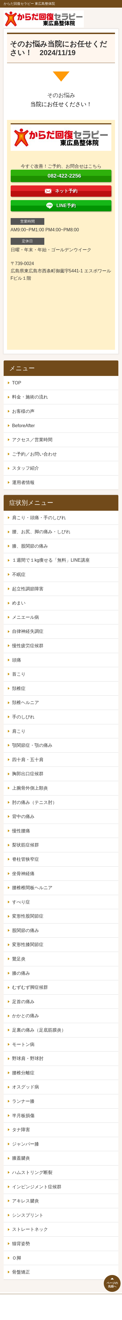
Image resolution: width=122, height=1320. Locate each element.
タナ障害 (21, 1129)
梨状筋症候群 (25, 844)
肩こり (19, 731)
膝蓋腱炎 (21, 1158)
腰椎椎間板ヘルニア (32, 887)
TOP (16, 382)
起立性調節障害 (27, 588)
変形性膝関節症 (27, 944)
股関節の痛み (25, 930)
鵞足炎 (19, 958)
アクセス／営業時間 (32, 439)
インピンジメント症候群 (36, 1186)
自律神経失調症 (27, 631)
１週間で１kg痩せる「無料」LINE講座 (50, 560)
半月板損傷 (23, 1115)
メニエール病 (25, 617)
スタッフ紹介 (25, 468)
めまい (19, 602)
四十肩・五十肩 (27, 759)
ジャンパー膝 (25, 1144)
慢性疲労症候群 (27, 645)
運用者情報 (23, 482)
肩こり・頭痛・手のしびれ (39, 517)
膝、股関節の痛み (30, 546)
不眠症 (19, 574)
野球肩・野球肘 (27, 1058)
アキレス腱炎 (25, 1200)
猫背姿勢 (21, 1243)
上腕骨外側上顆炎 (30, 788)
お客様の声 (23, 411)
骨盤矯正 (21, 1272)
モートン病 (23, 1044)
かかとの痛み (25, 1015)
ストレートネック (30, 1229)
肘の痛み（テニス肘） (34, 802)
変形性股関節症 (27, 916)
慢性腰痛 (21, 830)
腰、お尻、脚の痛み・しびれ (41, 531)
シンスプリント (27, 1215)
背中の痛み (23, 816)
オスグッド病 (25, 1086)
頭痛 (16, 660)
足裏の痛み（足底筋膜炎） (39, 1030)
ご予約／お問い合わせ (34, 454)
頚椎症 (19, 688)
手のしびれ (23, 716)
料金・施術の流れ (30, 397)
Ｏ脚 (16, 1258)
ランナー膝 (23, 1101)
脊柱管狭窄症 (25, 859)
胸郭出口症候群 (27, 773)
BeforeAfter (23, 425)
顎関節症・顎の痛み (32, 745)
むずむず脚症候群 (30, 987)
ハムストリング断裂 (32, 1172)
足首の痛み (23, 1001)
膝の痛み (21, 973)
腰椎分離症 (23, 1072)
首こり (19, 674)
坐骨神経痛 (23, 873)
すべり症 (21, 902)
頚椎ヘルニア (25, 702)
